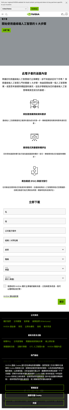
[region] (34, 383)
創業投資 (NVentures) (41, 321)
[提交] (62, 302)
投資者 (27, 321)
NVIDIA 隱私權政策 (10, 296)
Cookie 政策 (40, 374)
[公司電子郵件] (34, 231)
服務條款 (40, 376)
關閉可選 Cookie (35, 395)
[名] (34, 212)
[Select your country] (14, 9)
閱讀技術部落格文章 (34, 341)
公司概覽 (17, 321)
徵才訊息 (47, 326)
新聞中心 (7, 341)
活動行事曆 (22, 346)
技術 (39, 326)
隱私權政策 (28, 374)
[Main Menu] (2, 14)
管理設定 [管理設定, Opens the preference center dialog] (34, 388)
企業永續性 (29, 326)
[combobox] (34, 250)
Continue (34, 9)
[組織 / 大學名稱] (34, 240)
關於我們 (7, 321)
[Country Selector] (62, 15)
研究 (20, 326)
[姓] (34, 221)
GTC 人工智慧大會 (37, 346)
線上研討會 (50, 341)
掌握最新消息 (9, 346)
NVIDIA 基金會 (9, 326)
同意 (34, 403)
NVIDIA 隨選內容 (55, 346)
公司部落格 (18, 341)
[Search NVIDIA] (6, 14)
